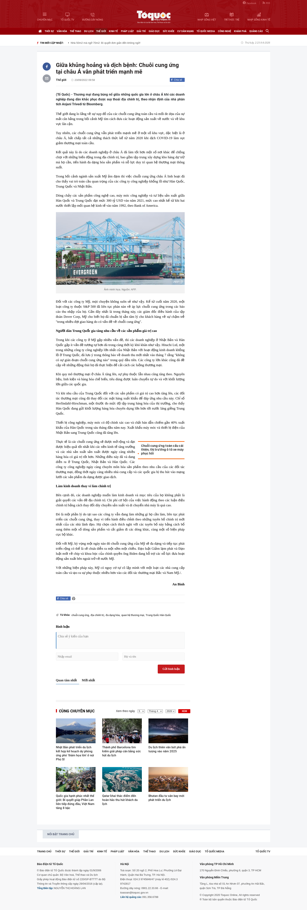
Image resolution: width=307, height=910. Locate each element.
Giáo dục (154, 31)
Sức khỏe (168, 31)
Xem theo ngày (125, 711)
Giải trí (141, 31)
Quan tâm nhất (66, 680)
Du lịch (88, 31)
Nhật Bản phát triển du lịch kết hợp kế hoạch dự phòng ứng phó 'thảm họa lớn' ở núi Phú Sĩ (75, 753)
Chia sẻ (178, 79)
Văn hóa (62, 31)
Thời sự (49, 31)
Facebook (249, 3)
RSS (266, 2)
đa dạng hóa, (113, 615)
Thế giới (101, 31)
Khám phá (240, 31)
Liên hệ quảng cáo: (131, 897)
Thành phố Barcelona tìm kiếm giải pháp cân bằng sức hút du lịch (121, 751)
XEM (184, 711)
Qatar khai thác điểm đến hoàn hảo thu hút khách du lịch (120, 800)
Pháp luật (127, 31)
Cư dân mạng (185, 31)
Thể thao (75, 31)
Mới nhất (88, 680)
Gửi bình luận (171, 668)
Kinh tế (113, 31)
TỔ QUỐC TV (262, 851)
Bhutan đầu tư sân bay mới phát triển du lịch (166, 798)
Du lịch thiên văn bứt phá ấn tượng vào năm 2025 (166, 749)
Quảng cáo (256, 31)
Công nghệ (224, 31)
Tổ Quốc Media (206, 31)
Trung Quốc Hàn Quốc (158, 615)
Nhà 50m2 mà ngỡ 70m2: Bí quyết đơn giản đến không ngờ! (105, 42)
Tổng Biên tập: (45, 888)
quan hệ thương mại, (133, 615)
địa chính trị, (98, 615)
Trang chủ (44, 851)
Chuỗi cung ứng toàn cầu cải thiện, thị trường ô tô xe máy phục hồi (162, 449)
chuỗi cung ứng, (80, 615)
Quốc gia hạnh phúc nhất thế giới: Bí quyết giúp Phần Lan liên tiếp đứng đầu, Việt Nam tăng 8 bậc (75, 802)
